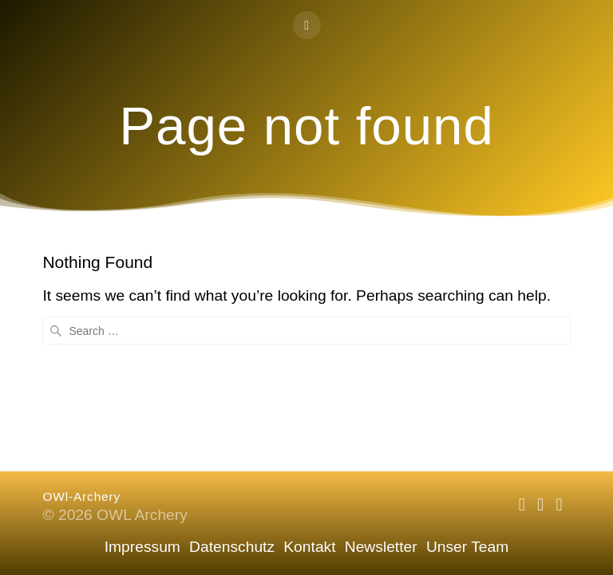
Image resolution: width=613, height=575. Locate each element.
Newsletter (381, 546)
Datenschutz (232, 546)
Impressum (142, 546)
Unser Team (467, 546)
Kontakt (309, 546)
